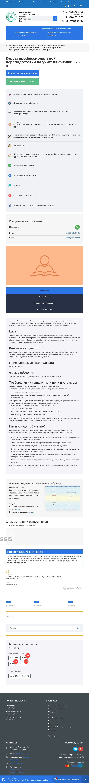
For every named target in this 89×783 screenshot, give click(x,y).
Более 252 (25, 676)
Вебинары (51, 36)
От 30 (12, 663)
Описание (44, 291)
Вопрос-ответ (52, 730)
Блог (62, 2)
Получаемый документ (44, 303)
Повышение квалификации (26, 32)
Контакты (71, 2)
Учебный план (44, 297)
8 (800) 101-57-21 (74, 12)
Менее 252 (14, 676)
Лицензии (53, 2)
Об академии (11, 2)
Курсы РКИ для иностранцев (59, 32)
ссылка (18, 509)
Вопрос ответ (24, 2)
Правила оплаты (53, 724)
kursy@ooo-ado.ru (74, 21)
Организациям (52, 736)
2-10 (16, 658)
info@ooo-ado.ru (16, 763)
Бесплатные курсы (53, 721)
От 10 (24, 657)
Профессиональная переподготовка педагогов (28, 577)
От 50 (23, 663)
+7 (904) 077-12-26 (74, 17)
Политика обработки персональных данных (61, 727)
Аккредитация (21, 36)
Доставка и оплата (39, 2)
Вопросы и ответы (44, 310)
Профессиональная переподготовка (56, 29)
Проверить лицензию (75, 762)
